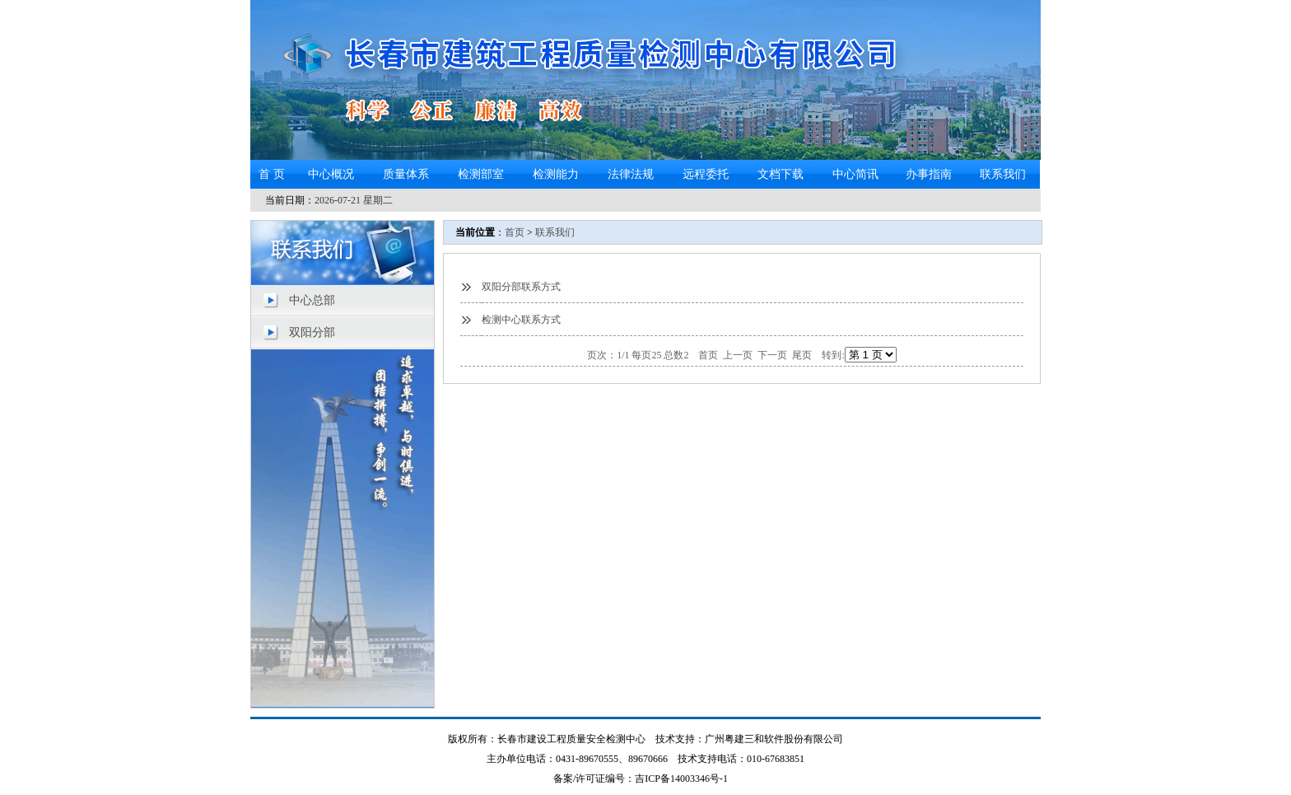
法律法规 (631, 173)
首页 (514, 232)
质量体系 (406, 173)
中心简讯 (855, 173)
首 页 (272, 173)
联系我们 (1003, 173)
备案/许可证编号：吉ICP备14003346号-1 (640, 778)
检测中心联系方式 (521, 319)
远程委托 (706, 173)
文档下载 (780, 173)
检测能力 (556, 173)
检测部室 (481, 173)
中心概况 (331, 173)
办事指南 (929, 173)
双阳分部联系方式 (521, 286)
